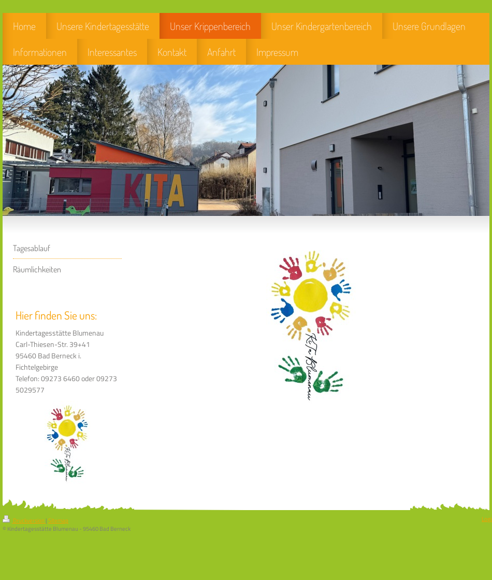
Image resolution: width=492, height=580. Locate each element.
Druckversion (24, 520)
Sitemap (58, 520)
